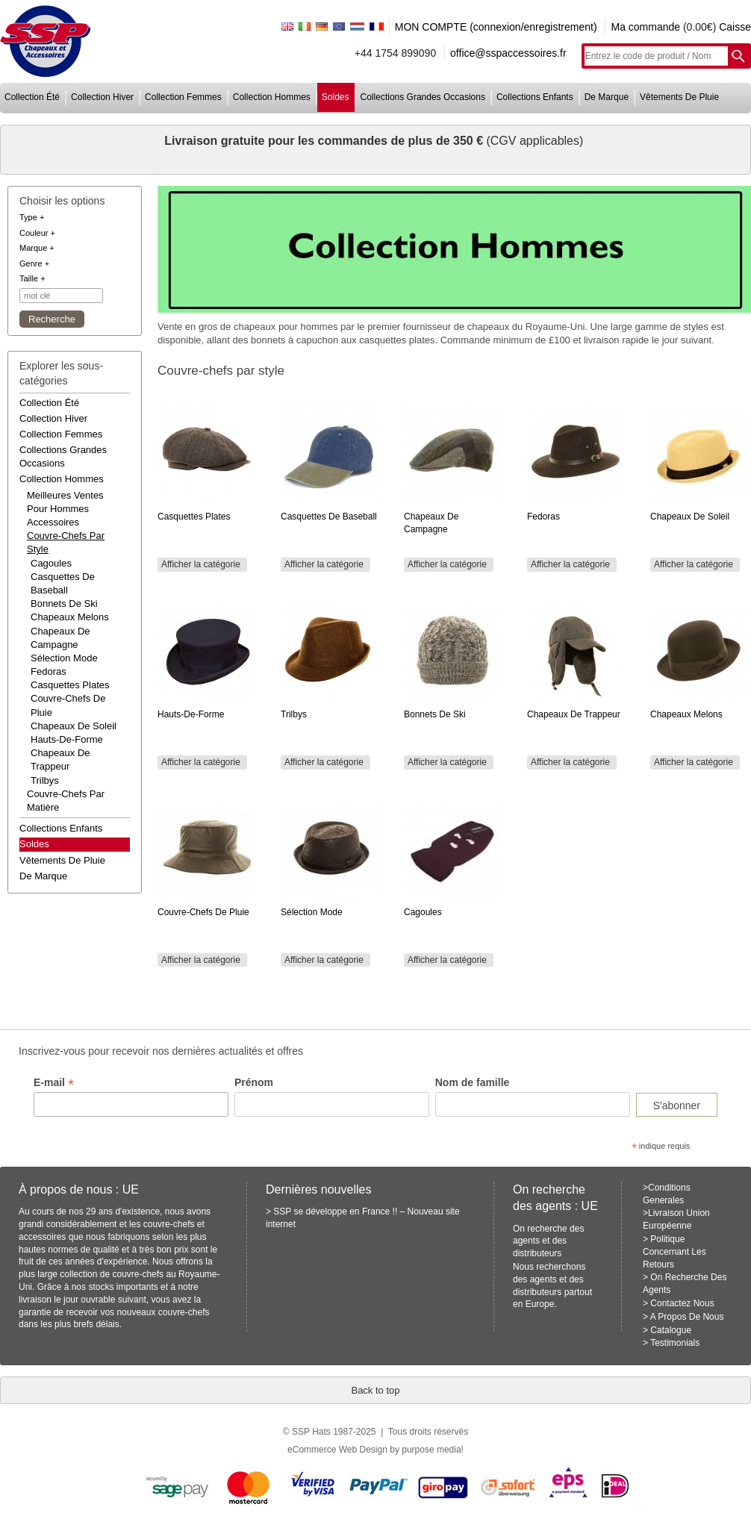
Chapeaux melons (70, 617)
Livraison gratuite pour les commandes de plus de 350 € (325, 140)
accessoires (53, 522)
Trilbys (45, 780)
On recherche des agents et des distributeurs (548, 1241)
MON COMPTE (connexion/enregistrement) (496, 27)
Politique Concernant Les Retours (674, 1252)
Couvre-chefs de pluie (68, 705)
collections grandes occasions (423, 97)
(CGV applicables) (534, 140)
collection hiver (102, 97)
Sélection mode (64, 658)
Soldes (34, 843)
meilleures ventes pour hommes (65, 502)
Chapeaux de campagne (60, 638)
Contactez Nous (682, 1303)
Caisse (735, 27)
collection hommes (272, 97)
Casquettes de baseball (63, 583)
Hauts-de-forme (67, 739)
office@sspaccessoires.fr (508, 53)
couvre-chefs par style (66, 542)
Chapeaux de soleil (73, 726)
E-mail (54, 1083)
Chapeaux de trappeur (60, 759)
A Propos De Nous (687, 1317)
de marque (607, 97)
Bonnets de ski (64, 603)
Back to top (375, 1390)
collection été (32, 97)
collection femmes (183, 97)
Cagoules (51, 563)
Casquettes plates (70, 684)
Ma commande (645, 27)
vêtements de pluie (679, 97)
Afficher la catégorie (200, 564)
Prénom (253, 1082)
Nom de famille (472, 1082)
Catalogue (670, 1330)
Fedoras (48, 671)
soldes (335, 97)
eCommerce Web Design (337, 1449)
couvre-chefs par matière (66, 800)
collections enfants (534, 97)
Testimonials (674, 1343)
